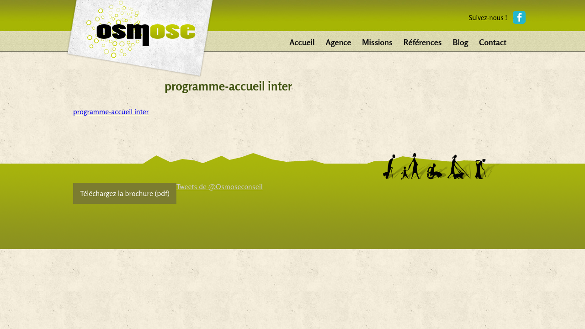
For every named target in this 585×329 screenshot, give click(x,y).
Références (423, 42)
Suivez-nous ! (487, 17)
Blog (460, 42)
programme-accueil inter (111, 111)
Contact (492, 42)
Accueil (301, 42)
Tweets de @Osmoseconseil (219, 186)
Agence (338, 42)
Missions (377, 42)
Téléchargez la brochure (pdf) (125, 193)
